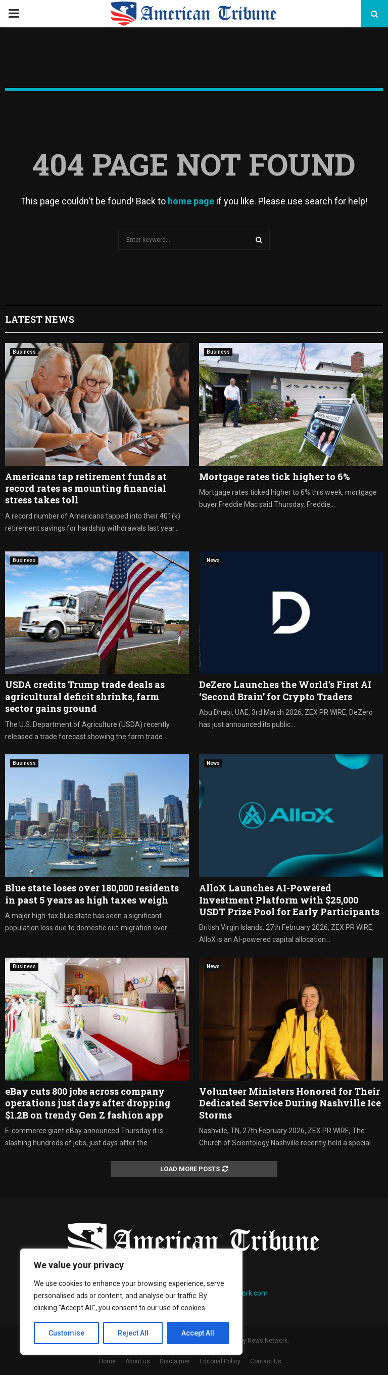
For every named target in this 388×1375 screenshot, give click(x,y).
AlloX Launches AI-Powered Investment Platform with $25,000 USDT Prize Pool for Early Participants (289, 900)
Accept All (197, 1333)
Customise (66, 1333)
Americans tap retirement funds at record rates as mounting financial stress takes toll (86, 488)
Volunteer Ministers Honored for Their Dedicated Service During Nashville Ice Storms (290, 1103)
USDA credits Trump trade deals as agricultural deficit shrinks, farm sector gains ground (85, 696)
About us (137, 1361)
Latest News (39, 319)
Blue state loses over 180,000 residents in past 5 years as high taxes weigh (92, 894)
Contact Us (265, 1361)
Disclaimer (175, 1361)
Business (24, 352)
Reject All (133, 1333)
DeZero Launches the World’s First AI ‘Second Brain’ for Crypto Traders (285, 690)
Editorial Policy (220, 1361)
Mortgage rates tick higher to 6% (274, 476)
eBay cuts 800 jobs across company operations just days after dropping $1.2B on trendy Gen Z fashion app (87, 1103)
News (213, 560)
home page (191, 201)
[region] (131, 1302)
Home (107, 1361)
